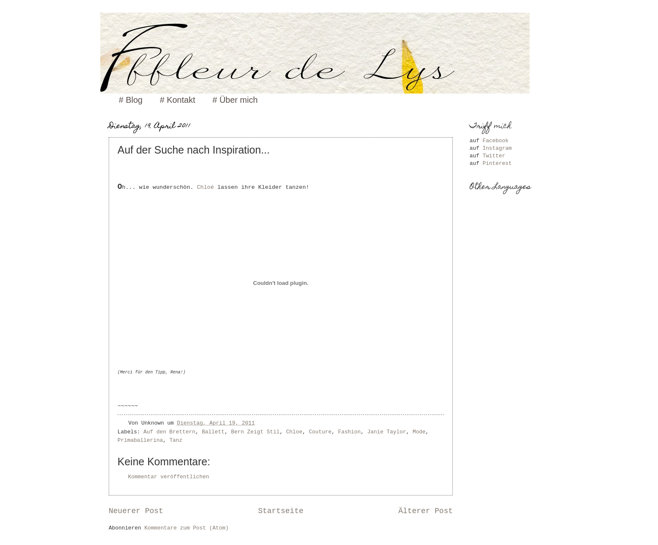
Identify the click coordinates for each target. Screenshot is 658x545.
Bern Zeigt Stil (255, 432)
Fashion (349, 432)
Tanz (176, 440)
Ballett (213, 432)
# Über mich (235, 99)
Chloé (207, 187)
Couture (320, 432)
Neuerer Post (136, 511)
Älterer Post (425, 511)
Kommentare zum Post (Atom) (186, 528)
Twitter (494, 156)
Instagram (497, 148)
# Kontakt (178, 99)
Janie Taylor (386, 432)
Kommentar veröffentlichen (168, 477)
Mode (419, 432)
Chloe (294, 432)
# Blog (131, 99)
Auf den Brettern (170, 432)
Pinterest (497, 163)
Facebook (496, 141)
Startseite (280, 511)
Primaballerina (140, 440)
